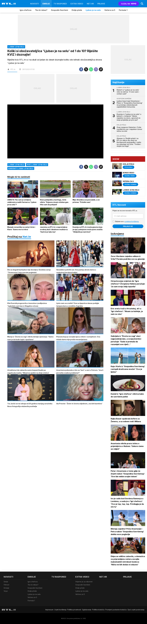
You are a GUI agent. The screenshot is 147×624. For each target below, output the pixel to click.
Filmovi (6, 585)
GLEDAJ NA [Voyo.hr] (128, 4)
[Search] (142, 3)
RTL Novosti (119, 204)
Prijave (101, 4)
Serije (6, 582)
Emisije (46, 4)
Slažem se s (127, 221)
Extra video (77, 4)
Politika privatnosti (74, 610)
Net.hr (27, 236)
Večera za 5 (109, 10)
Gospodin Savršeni (59, 10)
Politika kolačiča (98, 610)
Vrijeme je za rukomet (83, 582)
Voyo (6, 591)
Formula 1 (123, 10)
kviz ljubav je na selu (37, 165)
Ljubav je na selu (93, 10)
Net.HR (90, 4)
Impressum (49, 610)
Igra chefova (25, 10)
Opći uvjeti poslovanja (135, 610)
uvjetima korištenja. (132, 221)
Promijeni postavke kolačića (116, 610)
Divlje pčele (77, 10)
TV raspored (60, 4)
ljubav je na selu (16, 165)
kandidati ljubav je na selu (20, 168)
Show (116, 159)
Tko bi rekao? (41, 10)
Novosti (34, 4)
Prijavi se (128, 226)
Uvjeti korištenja (60, 610)
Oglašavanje (86, 610)
